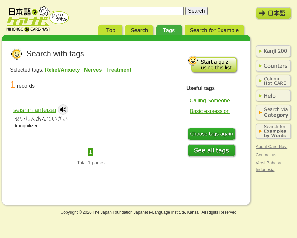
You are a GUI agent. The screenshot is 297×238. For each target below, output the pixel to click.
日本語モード (274, 13)
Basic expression (210, 111)
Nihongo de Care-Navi (37, 19)
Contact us (266, 154)
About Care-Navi (271, 146)
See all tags (212, 151)
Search (140, 29)
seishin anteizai (34, 109)
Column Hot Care (272, 81)
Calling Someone (210, 100)
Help (272, 95)
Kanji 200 (272, 51)
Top (111, 29)
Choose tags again (212, 135)
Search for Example (215, 29)
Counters (272, 66)
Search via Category (272, 113)
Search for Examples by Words (272, 131)
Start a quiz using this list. (212, 64)
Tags (170, 29)
